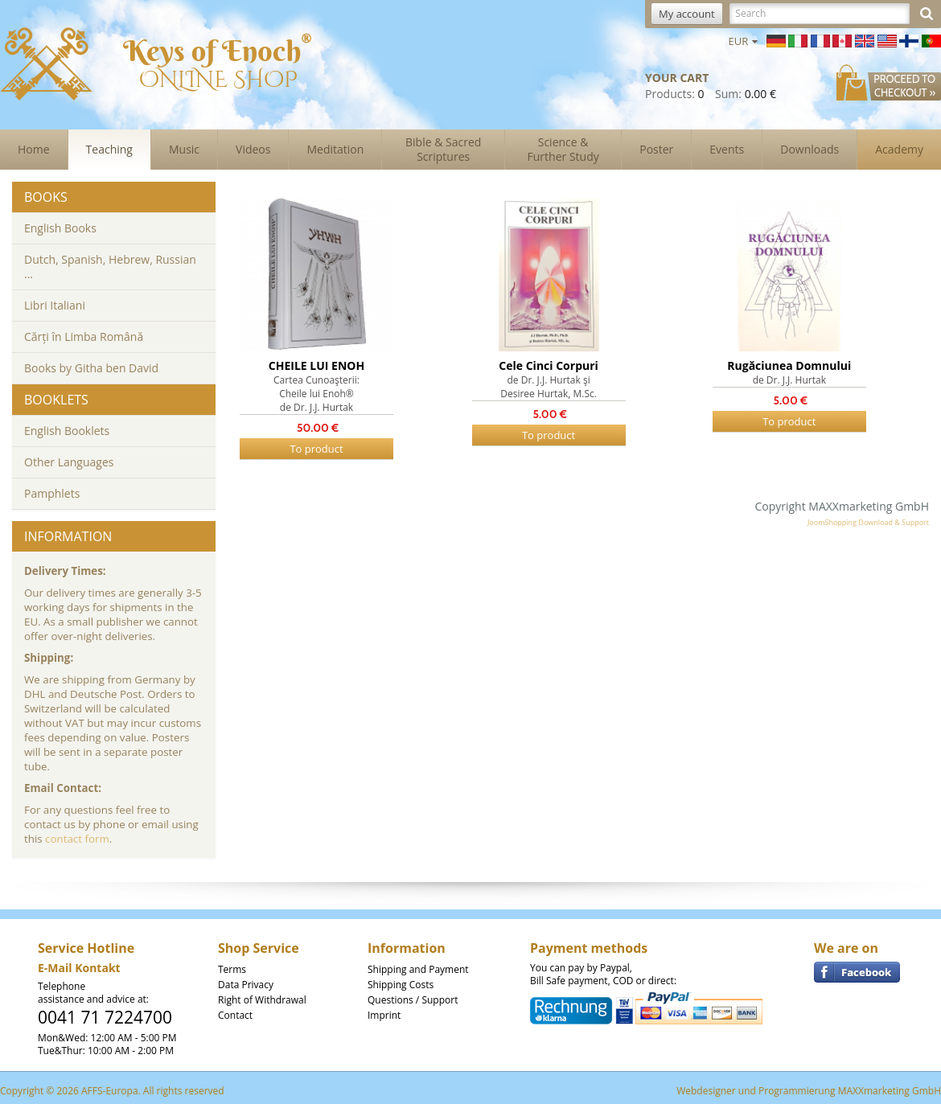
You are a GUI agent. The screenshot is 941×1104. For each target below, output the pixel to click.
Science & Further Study (563, 149)
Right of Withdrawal (262, 1000)
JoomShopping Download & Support (868, 522)
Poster (656, 149)
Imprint (384, 1015)
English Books (60, 228)
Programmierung (797, 1091)
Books (46, 197)
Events (726, 149)
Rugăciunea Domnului (789, 365)
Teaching (109, 149)
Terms (232, 969)
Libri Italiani (54, 305)
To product (316, 448)
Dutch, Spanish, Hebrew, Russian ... (110, 266)
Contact (235, 1015)
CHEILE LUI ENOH (316, 365)
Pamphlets (52, 493)
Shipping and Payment (418, 969)
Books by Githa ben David (91, 368)
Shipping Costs (401, 984)
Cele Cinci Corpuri (548, 365)
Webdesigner (706, 1091)
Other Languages (68, 462)
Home (34, 149)
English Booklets (66, 430)
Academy (899, 149)
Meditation (335, 149)
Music (184, 149)
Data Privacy (245, 984)
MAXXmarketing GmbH (889, 1091)
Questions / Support (413, 1000)
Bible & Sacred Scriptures (443, 149)
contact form (77, 838)
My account (687, 13)
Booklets (56, 399)
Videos (253, 149)
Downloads (809, 149)
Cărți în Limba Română (83, 336)
